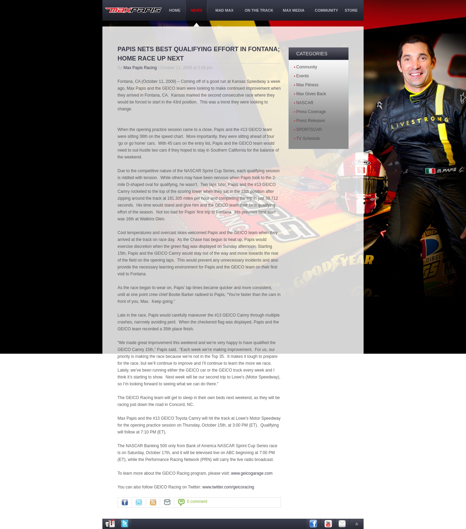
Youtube (328, 524)
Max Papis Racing (140, 67)
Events (302, 76)
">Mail (167, 502)
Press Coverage (311, 111)
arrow (357, 524)
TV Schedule (308, 138)
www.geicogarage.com (252, 473)
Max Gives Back (311, 93)
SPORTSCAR (309, 129)
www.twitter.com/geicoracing (228, 487)
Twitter (138, 502)
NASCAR (304, 102)
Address (110, 524)
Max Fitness (307, 84)
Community (306, 67)
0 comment (197, 501)
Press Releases (310, 120)
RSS (152, 502)
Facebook (124, 502)
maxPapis (133, 10)
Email (342, 524)
